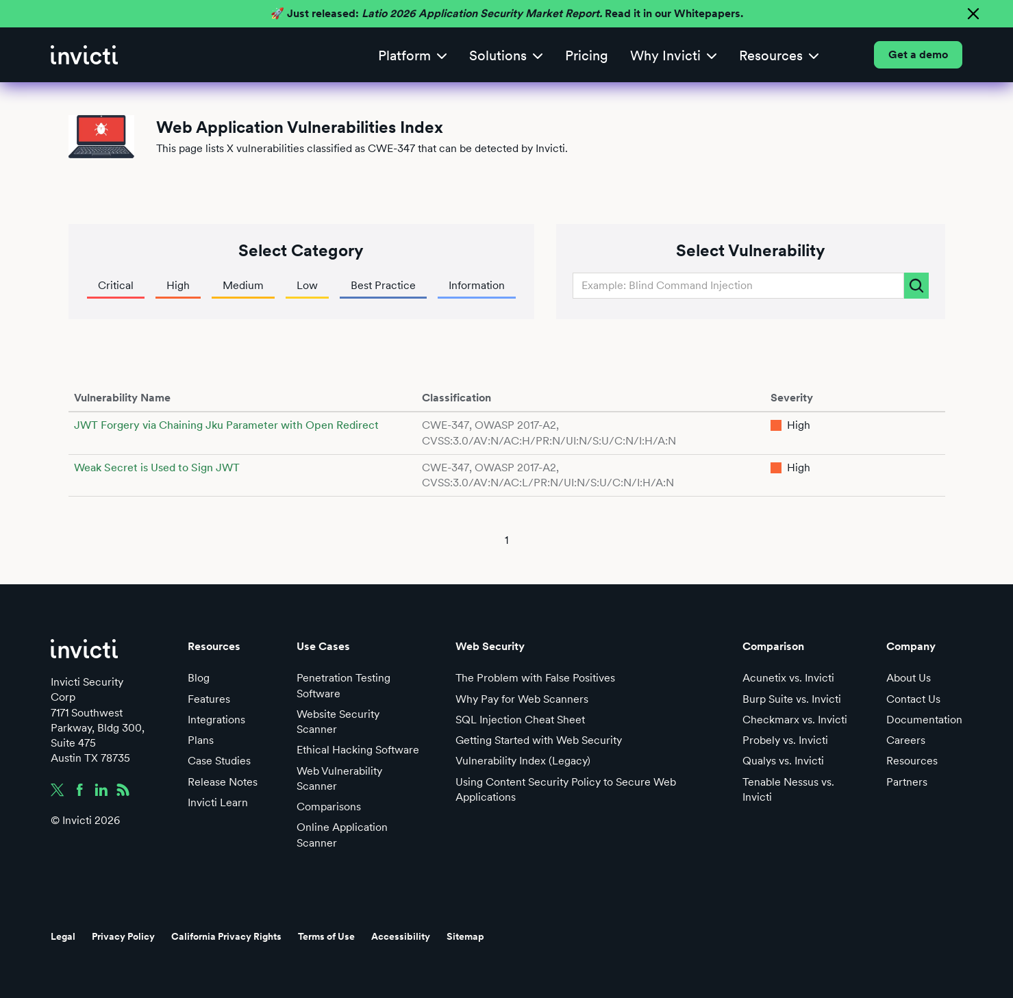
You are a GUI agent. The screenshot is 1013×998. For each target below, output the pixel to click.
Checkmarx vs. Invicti (794, 719)
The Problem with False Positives (535, 677)
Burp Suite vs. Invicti (791, 699)
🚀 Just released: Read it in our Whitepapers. (507, 13)
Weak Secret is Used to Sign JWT (157, 467)
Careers (905, 740)
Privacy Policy (123, 936)
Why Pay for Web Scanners (521, 699)
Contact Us (913, 699)
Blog (199, 677)
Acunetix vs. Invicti (788, 677)
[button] (412, 55)
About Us (908, 677)
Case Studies (219, 760)
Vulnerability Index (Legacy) (522, 760)
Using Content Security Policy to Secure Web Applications (565, 789)
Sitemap (465, 936)
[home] (84, 54)
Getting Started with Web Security (538, 740)
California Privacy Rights (226, 936)
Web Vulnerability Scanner (339, 778)
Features (209, 699)
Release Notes (223, 781)
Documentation (924, 719)
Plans (201, 740)
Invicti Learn (218, 802)
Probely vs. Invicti (785, 740)
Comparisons (329, 806)
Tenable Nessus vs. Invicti (788, 789)
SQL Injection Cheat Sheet (520, 719)
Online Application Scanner (342, 835)
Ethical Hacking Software (358, 749)
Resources (912, 760)
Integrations (216, 719)
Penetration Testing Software (343, 685)
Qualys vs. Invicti (783, 760)
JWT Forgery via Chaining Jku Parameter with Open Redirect (226, 425)
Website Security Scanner (338, 722)
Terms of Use (326, 936)
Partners (906, 781)
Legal (63, 936)
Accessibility (400, 936)
